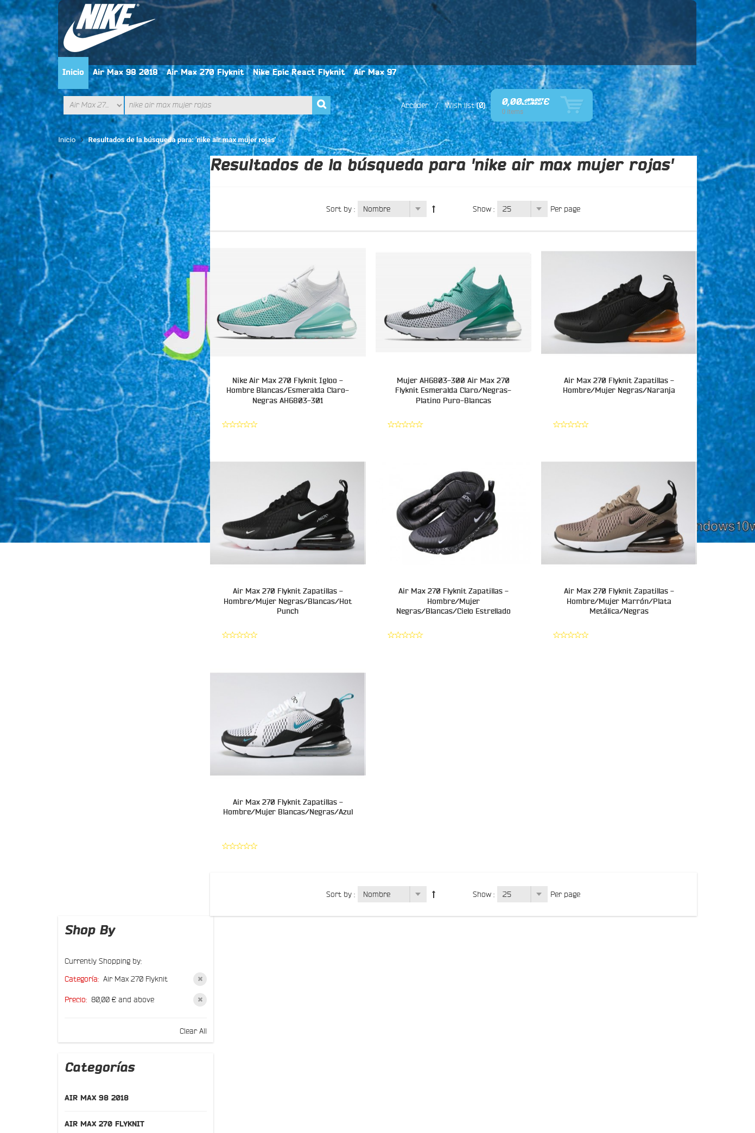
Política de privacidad (267, 929)
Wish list (563, 48)
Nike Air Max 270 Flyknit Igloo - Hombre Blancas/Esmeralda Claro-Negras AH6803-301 (291, 333)
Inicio (180, 15)
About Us (92, 1064)
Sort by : (342, 151)
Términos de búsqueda (340, 1064)
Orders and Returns (501, 1064)
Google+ (398, 951)
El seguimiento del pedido (274, 981)
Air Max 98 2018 (231, 15)
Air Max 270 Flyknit (312, 15)
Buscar (89, 955)
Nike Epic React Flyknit (405, 15)
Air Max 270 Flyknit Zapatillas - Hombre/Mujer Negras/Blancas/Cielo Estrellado (455, 544)
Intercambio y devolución (273, 955)
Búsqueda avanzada (424, 1064)
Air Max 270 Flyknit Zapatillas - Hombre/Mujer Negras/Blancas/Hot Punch (291, 544)
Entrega (244, 968)
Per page (567, 151)
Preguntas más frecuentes (122, 981)
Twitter (395, 938)
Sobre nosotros (104, 929)
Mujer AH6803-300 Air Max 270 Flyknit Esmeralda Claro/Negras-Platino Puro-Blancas (455, 333)
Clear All (180, 213)
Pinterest (399, 964)
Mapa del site (268, 1064)
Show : (486, 151)
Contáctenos (99, 942)
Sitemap (92, 968)
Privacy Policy (211, 1064)
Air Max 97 (481, 15)
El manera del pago (263, 942)
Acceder (518, 48)
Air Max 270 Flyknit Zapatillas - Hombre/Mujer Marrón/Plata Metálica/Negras (619, 544)
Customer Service (148, 1064)
